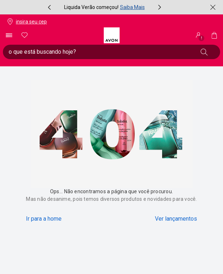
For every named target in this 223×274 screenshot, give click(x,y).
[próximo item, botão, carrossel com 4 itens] (159, 7)
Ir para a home (44, 218)
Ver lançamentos (176, 218)
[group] (104, 7)
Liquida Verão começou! (91, 7)
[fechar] (213, 7)
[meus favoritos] (24, 35)
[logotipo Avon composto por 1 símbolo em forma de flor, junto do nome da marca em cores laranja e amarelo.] (112, 35)
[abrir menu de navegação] (8, 35)
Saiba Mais (132, 7)
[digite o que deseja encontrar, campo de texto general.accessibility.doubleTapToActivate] (100, 52)
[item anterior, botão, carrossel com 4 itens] (49, 7)
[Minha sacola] (214, 35)
